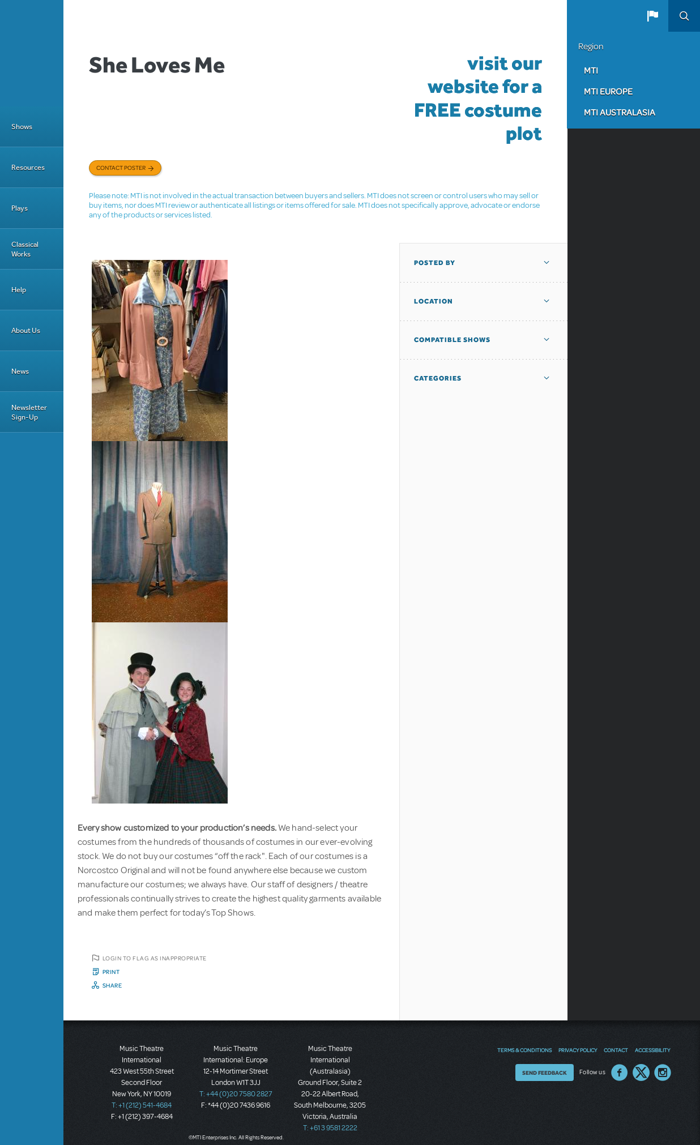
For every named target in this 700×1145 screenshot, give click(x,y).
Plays (19, 208)
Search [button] (684, 16)
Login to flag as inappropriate (155, 958)
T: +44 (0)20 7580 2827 (235, 1094)
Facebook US (619, 1072)
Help (18, 289)
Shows (21, 126)
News (20, 371)
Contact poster (121, 168)
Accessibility (652, 1049)
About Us (25, 330)
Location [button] (433, 301)
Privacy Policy (577, 1049)
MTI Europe (608, 91)
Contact (616, 1049)
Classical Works (25, 249)
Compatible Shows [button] (452, 340)
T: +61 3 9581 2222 (330, 1128)
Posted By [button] (434, 263)
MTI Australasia (619, 112)
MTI (591, 70)
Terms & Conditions (524, 1049)
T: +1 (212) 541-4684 (142, 1105)
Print (111, 972)
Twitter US (641, 1072)
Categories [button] (438, 378)
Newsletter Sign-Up (29, 412)
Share (112, 985)
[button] (652, 16)
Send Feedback (544, 1072)
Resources (28, 167)
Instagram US (662, 1072)
